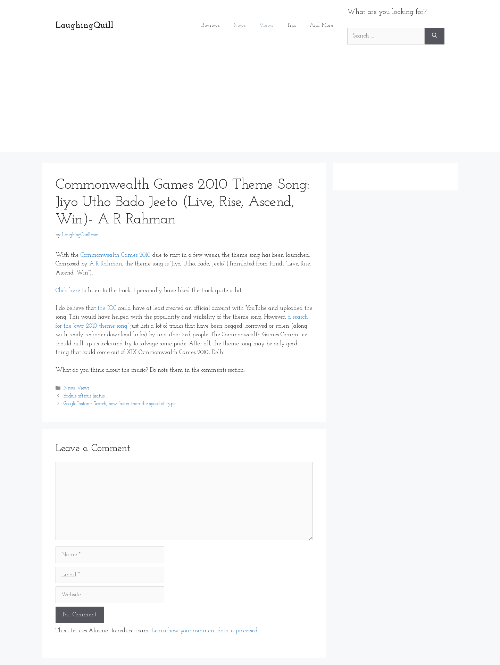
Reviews (210, 25)
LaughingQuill (85, 25)
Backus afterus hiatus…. (86, 396)
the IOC (107, 308)
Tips (291, 25)
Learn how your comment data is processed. (205, 631)
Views (266, 25)
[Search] (434, 36)
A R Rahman (105, 264)
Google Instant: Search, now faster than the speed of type (119, 404)
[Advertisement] (250, 103)
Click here (68, 291)
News (239, 25)
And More (321, 25)
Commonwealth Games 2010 (116, 255)
